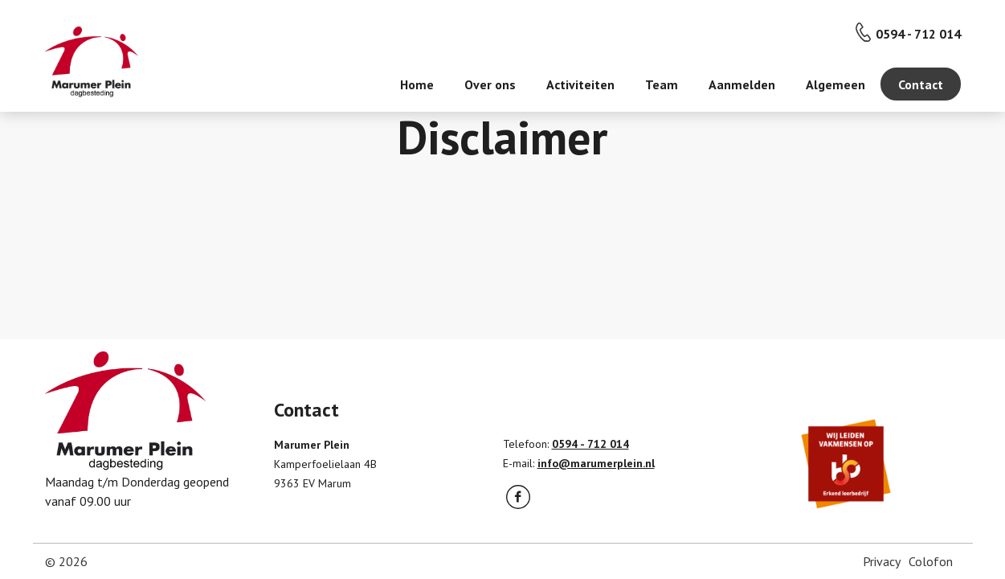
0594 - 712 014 (918, 34)
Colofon (931, 561)
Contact (920, 84)
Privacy (882, 561)
